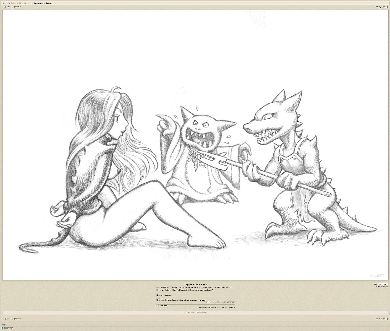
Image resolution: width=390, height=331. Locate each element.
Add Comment (188, 313)
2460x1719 (384, 286)
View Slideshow (202, 313)
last (383, 7)
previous (17, 7)
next (376, 7)
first (8, 7)
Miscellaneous (25, 3)
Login (4, 325)
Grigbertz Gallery (9, 3)
